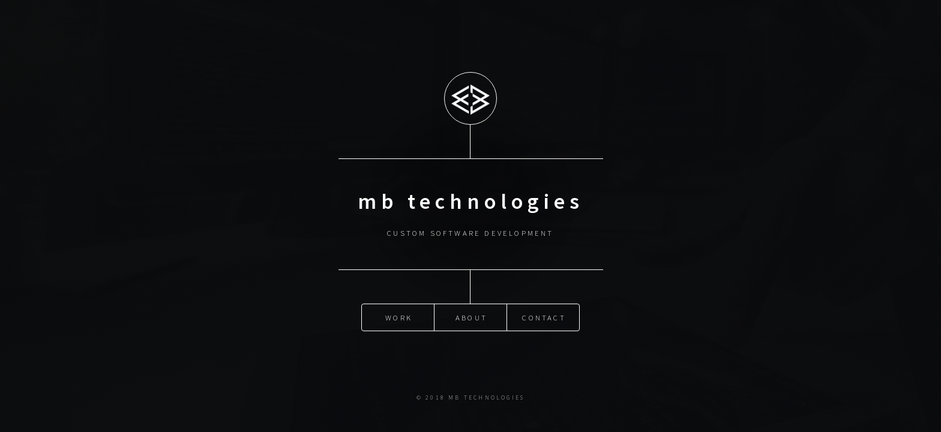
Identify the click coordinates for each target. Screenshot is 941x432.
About (471, 317)
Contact (543, 317)
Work (398, 317)
